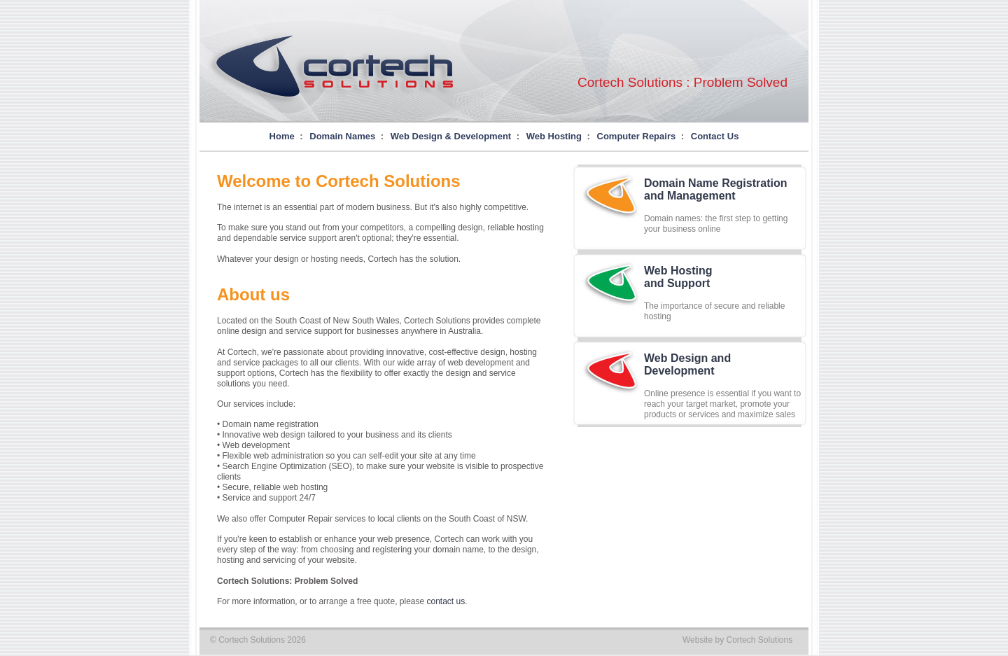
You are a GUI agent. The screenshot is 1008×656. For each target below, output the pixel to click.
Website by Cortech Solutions (737, 640)
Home (282, 136)
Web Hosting (554, 136)
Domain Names (342, 136)
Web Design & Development (451, 136)
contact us (446, 601)
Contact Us (715, 136)
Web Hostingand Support (678, 277)
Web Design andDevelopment (687, 364)
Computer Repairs (636, 136)
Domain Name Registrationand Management (715, 189)
